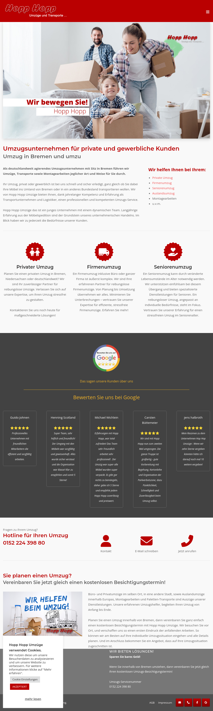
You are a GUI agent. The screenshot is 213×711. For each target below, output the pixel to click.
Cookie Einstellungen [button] (25, 679)
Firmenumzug (162, 183)
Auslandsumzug (163, 193)
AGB (152, 702)
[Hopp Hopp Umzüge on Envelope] (180, 702)
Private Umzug (162, 178)
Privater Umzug (34, 267)
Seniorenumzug (163, 188)
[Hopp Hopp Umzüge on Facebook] (197, 702)
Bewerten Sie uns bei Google (106, 397)
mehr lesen (33, 699)
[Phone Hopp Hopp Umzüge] (188, 702)
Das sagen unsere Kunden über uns (106, 381)
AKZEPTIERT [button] (19, 686)
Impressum (165, 702)
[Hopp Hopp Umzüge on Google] (206, 702)
